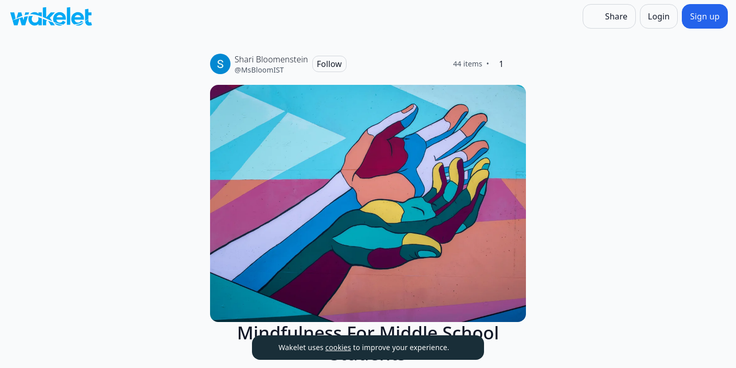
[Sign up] (705, 16)
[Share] (609, 16)
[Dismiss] (463, 347)
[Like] (518, 64)
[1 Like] (501, 64)
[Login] (659, 16)
